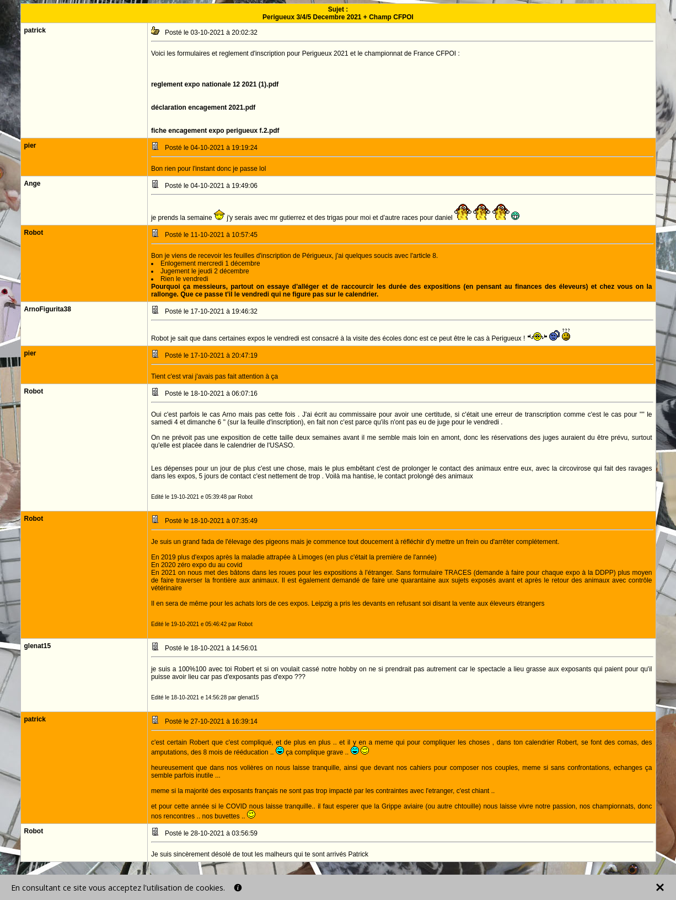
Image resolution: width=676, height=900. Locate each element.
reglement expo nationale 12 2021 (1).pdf (214, 84)
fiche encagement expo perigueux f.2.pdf (215, 130)
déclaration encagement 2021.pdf (203, 107)
